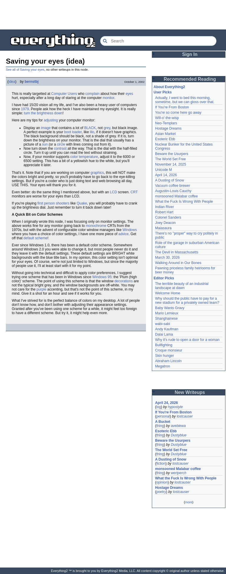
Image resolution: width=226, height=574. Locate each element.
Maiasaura (163, 228)
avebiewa (178, 426)
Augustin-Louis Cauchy (173, 191)
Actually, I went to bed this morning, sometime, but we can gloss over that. (184, 100)
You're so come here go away (178, 112)
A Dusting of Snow (169, 180)
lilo (92, 132)
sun (45, 144)
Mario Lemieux (166, 313)
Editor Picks (164, 278)
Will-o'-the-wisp (167, 118)
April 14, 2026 (166, 175)
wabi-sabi (162, 324)
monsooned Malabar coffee (176, 196)
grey (107, 128)
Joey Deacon (165, 223)
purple (41, 289)
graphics (97, 173)
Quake (82, 203)
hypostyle (175, 407)
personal (163, 416)
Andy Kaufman (166, 329)
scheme (41, 238)
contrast (60, 148)
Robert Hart (164, 212)
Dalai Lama (164, 334)
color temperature (84, 157)
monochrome (96, 226)
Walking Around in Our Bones (178, 263)
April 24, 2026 (166, 403)
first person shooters (53, 203)
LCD (113, 192)
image (46, 128)
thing (160, 426)
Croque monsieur (168, 350)
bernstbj (32, 82)
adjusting (51, 120)
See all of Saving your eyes (25, 69)
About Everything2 (169, 87)
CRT (134, 192)
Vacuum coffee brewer (172, 186)
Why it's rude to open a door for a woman (187, 340)
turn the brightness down (43, 113)
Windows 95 (101, 277)
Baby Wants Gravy (170, 308)
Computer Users (64, 94)
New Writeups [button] (190, 392)
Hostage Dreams (168, 128)
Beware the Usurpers (171, 154)
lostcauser (185, 416)
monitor (108, 98)
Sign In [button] (189, 54)
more (188, 502)
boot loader (73, 132)
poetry (161, 492)
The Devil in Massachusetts (176, 252)
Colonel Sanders (168, 217)
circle (61, 144)
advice (123, 234)
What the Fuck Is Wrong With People (184, 201)
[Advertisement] (113, 14)
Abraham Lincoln (168, 361)
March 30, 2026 (167, 257)
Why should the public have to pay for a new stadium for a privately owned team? (187, 300)
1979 (25, 109)
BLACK (90, 128)
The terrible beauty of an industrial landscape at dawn (181, 286)
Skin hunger (164, 356)
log (158, 407)
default (29, 238)
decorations (123, 281)
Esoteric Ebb (165, 139)
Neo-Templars (166, 123)
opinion (162, 482)
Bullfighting (163, 345)
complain (92, 94)
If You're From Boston (172, 107)
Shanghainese (166, 318)
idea (12, 82)
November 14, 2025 (170, 164)
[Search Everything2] (158, 41)
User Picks (163, 92)
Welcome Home (167, 293)
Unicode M (163, 170)
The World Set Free (170, 159)
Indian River (164, 207)
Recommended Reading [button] (190, 79)
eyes (129, 94)
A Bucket (162, 422)
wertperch (178, 473)
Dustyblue (178, 435)
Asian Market (165, 134)
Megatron (162, 366)
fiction (160, 463)
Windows (129, 230)
